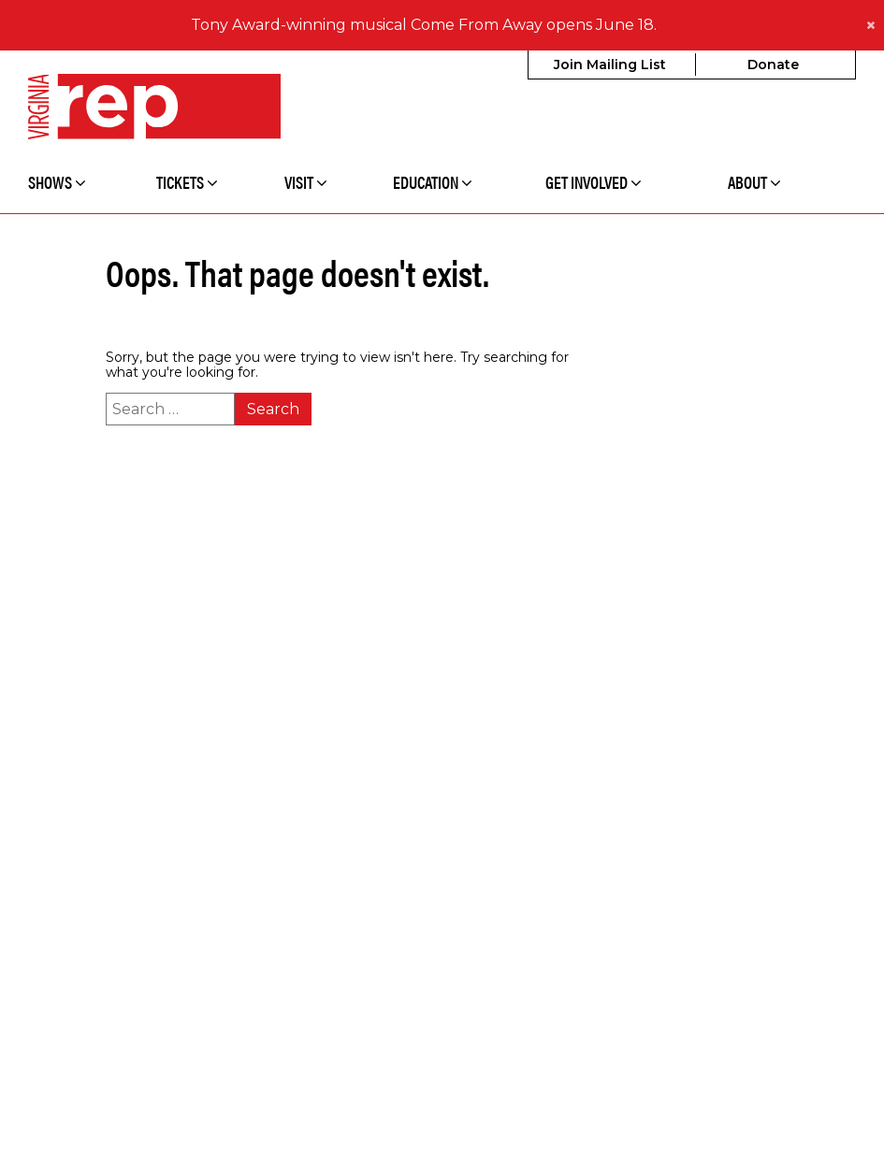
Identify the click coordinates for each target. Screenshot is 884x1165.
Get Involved (593, 182)
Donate (773, 64)
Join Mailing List (610, 64)
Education (432, 182)
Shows (57, 182)
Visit (305, 182)
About (754, 182)
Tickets (187, 182)
